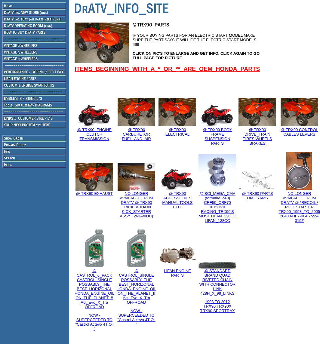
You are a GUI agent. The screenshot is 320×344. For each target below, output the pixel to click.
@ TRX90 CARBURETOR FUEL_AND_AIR (136, 134)
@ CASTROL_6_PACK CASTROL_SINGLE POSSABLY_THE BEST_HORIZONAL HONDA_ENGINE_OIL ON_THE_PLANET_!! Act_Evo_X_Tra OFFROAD (94, 289)
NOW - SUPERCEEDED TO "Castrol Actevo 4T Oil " (94, 322)
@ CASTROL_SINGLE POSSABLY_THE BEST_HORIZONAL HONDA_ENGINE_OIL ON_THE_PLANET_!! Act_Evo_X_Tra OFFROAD (136, 287)
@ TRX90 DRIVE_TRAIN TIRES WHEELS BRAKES (257, 136)
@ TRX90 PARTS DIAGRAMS (257, 195)
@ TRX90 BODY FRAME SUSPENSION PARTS (217, 136)
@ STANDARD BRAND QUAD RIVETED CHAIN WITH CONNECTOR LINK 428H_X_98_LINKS (217, 282)
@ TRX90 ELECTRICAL (177, 132)
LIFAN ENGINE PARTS (177, 273)
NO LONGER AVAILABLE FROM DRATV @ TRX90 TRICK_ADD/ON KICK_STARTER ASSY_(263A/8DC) (136, 204)
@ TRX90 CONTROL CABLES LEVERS (299, 132)
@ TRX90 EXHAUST (94, 193)
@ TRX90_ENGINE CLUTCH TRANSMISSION (94, 134)
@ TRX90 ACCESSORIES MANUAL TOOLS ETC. (177, 200)
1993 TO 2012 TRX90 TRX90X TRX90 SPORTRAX (217, 306)
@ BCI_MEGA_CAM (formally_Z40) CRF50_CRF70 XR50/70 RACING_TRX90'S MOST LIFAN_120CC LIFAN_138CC (217, 207)
